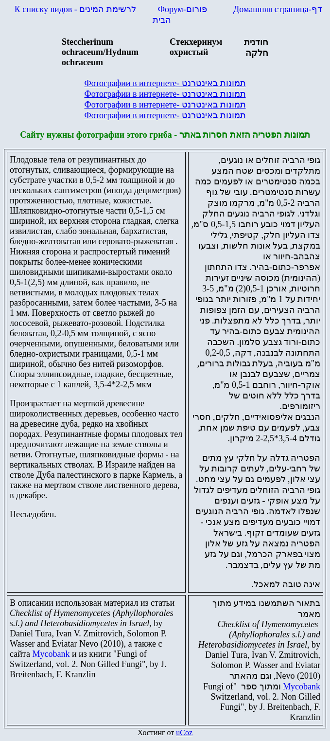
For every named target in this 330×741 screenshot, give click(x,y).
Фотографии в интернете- (164, 83)
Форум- (183, 9)
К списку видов (75, 9)
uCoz (184, 732)
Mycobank (50, 654)
